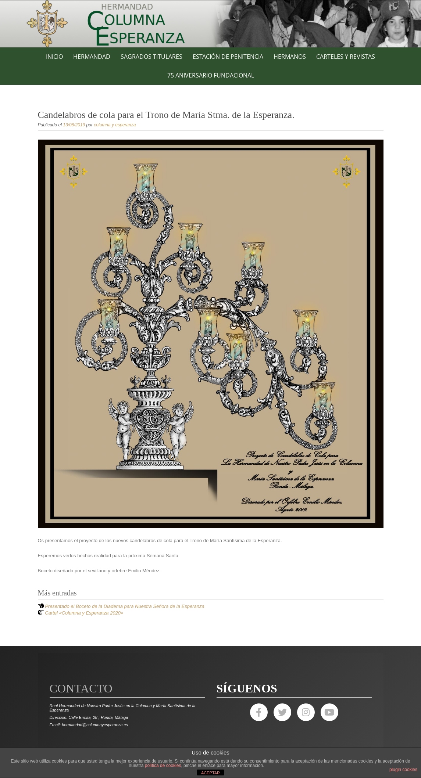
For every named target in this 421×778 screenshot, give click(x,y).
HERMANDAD (91, 57)
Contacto (81, 688)
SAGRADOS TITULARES (151, 57)
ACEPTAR (210, 773)
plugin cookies (403, 769)
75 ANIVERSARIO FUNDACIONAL (210, 75)
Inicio (54, 57)
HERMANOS (290, 57)
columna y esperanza (115, 124)
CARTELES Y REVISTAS (345, 57)
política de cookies (163, 765)
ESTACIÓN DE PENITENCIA (228, 57)
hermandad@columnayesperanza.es (95, 725)
